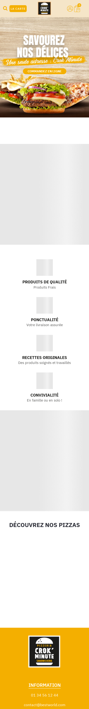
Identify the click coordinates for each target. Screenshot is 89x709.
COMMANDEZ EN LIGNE (45, 71)
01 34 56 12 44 (44, 695)
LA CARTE (18, 8)
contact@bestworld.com (44, 704)
